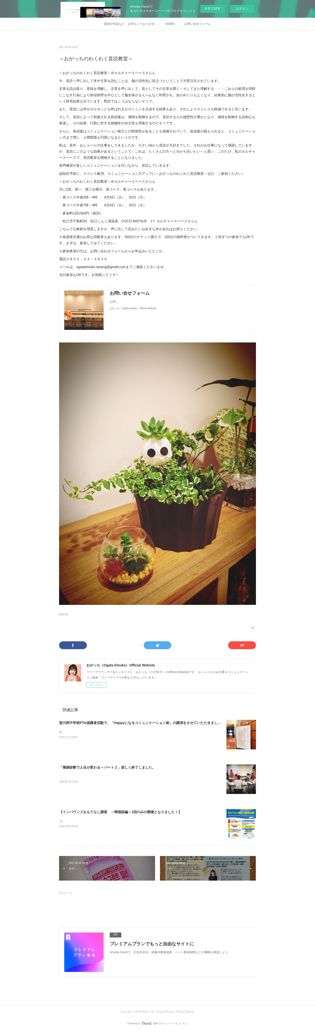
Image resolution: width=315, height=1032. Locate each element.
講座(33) (63, 614)
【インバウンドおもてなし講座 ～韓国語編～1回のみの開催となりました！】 (120, 812)
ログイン (242, 9)
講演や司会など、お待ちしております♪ (130, 24)
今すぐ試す (212, 8)
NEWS (170, 24)
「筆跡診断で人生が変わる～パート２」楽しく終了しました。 (107, 767)
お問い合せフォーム (197, 24)
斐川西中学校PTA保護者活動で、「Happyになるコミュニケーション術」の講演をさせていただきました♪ (141, 723)
